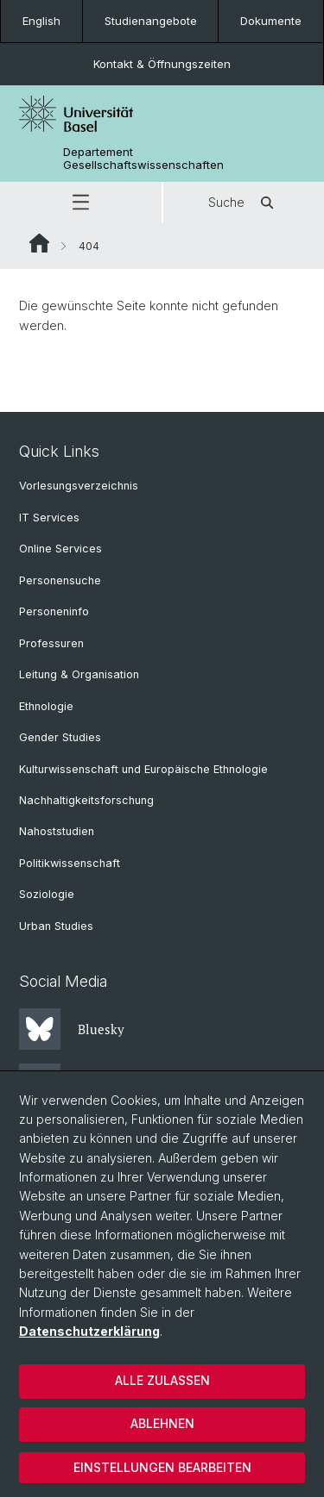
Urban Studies (56, 926)
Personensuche (60, 580)
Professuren (51, 643)
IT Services (49, 517)
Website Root (39, 243)
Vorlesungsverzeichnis (78, 485)
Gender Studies (60, 737)
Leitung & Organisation (79, 674)
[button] (81, 202)
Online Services (60, 548)
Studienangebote (151, 21)
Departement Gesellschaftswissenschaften (143, 159)
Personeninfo (54, 611)
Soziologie (46, 894)
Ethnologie (46, 706)
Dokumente (271, 21)
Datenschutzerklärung (89, 1331)
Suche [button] (243, 202)
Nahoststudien (56, 831)
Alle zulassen (162, 1380)
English (41, 21)
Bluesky (71, 1029)
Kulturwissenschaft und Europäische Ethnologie (143, 769)
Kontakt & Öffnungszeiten (162, 64)
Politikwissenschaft (69, 863)
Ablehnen (162, 1423)
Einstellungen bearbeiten (162, 1467)
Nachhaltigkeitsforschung (86, 800)
